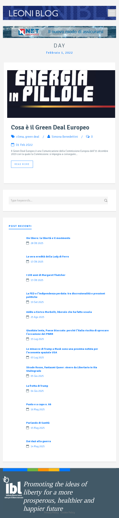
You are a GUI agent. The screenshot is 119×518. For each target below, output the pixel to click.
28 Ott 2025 (37, 243)
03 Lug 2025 (37, 357)
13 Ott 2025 (37, 261)
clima (20, 137)
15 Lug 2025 (37, 339)
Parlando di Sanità (38, 422)
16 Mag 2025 (38, 409)
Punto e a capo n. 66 (38, 404)
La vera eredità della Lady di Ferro (47, 256)
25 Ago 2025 (37, 317)
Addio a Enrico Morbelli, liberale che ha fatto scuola (59, 312)
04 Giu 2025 (37, 391)
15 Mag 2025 (38, 428)
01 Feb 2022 (24, 145)
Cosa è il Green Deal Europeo (50, 127)
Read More (22, 164)
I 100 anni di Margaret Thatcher (45, 275)
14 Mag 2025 (38, 446)
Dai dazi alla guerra (38, 441)
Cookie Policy (68, 512)
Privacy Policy (51, 512)
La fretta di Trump (37, 386)
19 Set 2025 (37, 302)
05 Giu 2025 (37, 376)
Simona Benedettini (65, 137)
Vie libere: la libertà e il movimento (48, 238)
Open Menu (112, 13)
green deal (32, 137)
